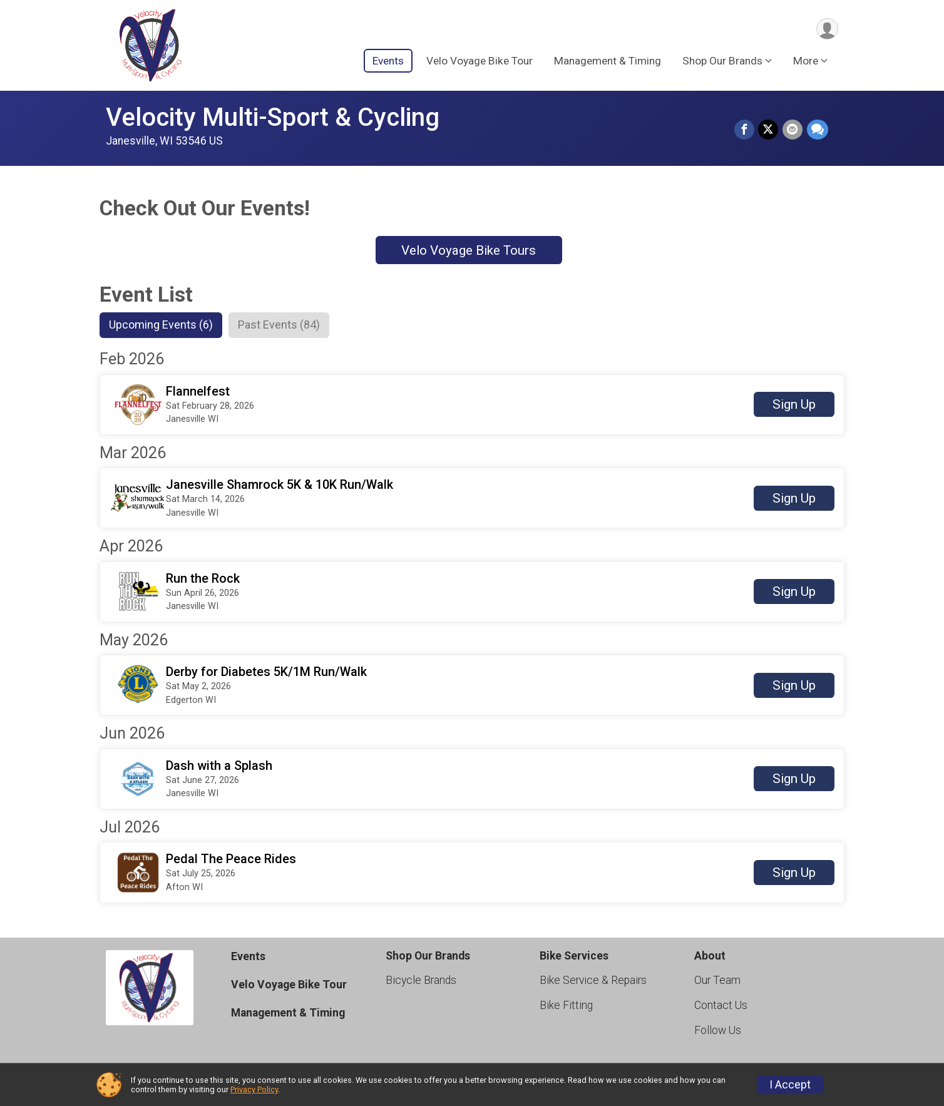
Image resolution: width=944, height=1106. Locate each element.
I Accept (790, 1084)
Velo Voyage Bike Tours (468, 250)
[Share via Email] (793, 130)
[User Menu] (826, 29)
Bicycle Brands (421, 981)
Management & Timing (607, 62)
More (805, 62)
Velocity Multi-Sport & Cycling (272, 117)
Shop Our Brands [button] (722, 62)
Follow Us (717, 1031)
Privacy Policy (254, 1089)
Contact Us (720, 1006)
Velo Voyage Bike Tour (479, 62)
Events (388, 62)
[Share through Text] (817, 130)
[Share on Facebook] (746, 130)
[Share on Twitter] (769, 130)
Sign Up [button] (794, 405)
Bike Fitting (566, 1006)
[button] (472, 405)
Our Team (717, 981)
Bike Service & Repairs (593, 981)
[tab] (164, 325)
